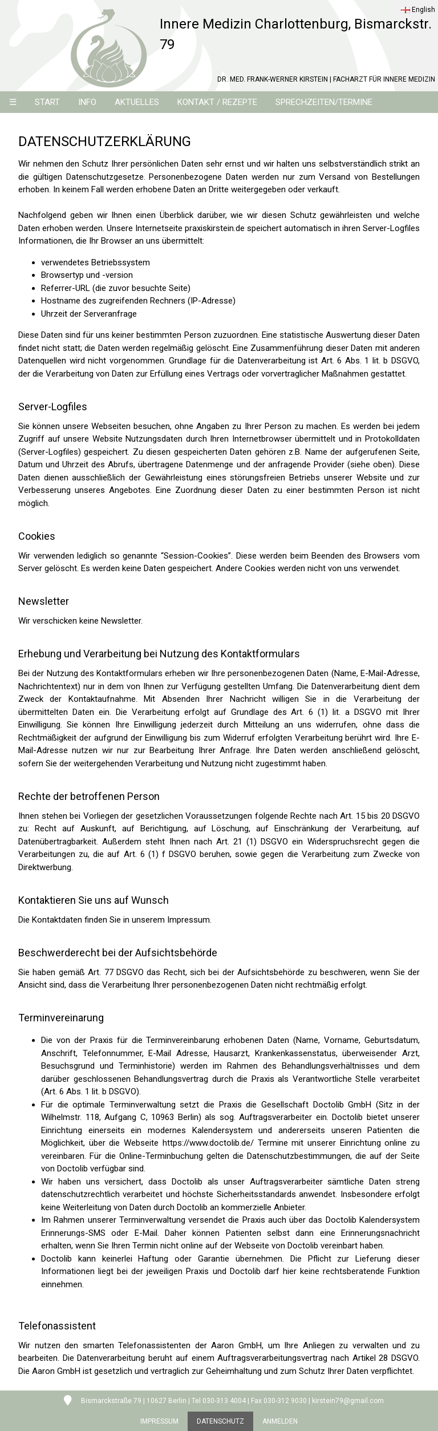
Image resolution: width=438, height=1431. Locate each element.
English (418, 10)
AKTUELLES (137, 102)
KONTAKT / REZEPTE (217, 102)
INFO (87, 102)
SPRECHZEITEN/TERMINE (323, 102)
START (47, 102)
